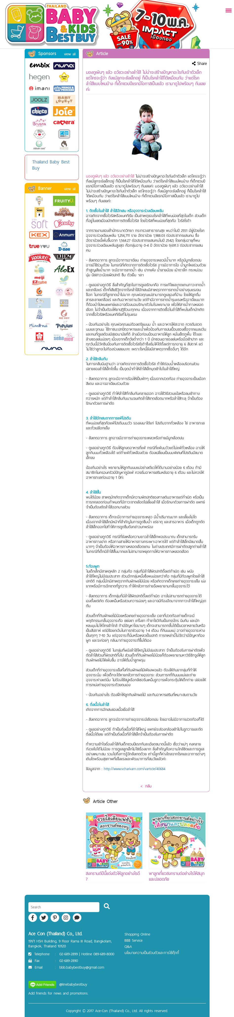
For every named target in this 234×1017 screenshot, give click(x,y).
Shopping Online (137, 934)
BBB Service (134, 940)
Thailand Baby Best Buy (51, 165)
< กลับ (146, 786)
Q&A (128, 946)
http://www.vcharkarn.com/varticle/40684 (134, 769)
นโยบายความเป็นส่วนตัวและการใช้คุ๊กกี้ (152, 953)
